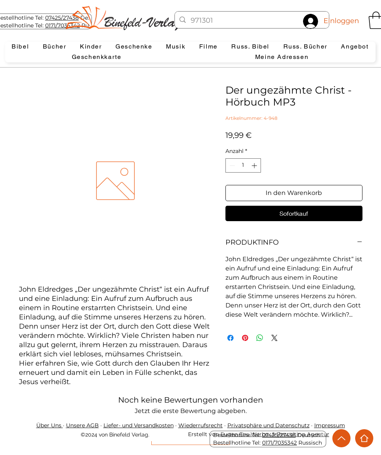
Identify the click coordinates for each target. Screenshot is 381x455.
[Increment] (255, 165)
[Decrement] (231, 165)
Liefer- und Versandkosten (138, 425)
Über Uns (49, 425)
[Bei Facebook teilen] (230, 338)
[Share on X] (274, 338)
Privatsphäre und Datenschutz (268, 425)
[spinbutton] (243, 165)
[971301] (252, 21)
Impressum (329, 425)
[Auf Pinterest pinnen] (245, 338)
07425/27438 (62, 17)
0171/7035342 (279, 442)
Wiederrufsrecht (200, 425)
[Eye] (130, 18)
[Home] (364, 438)
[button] (20, 47)
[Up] (341, 438)
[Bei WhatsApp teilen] (259, 338)
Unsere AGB (82, 425)
